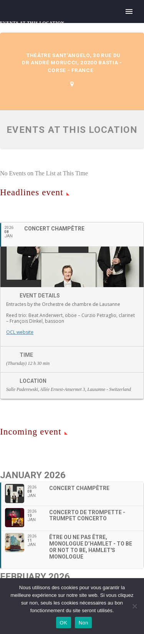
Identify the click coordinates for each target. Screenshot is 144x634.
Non (83, 623)
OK (63, 623)
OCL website (19, 332)
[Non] (134, 606)
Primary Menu (129, 11)
